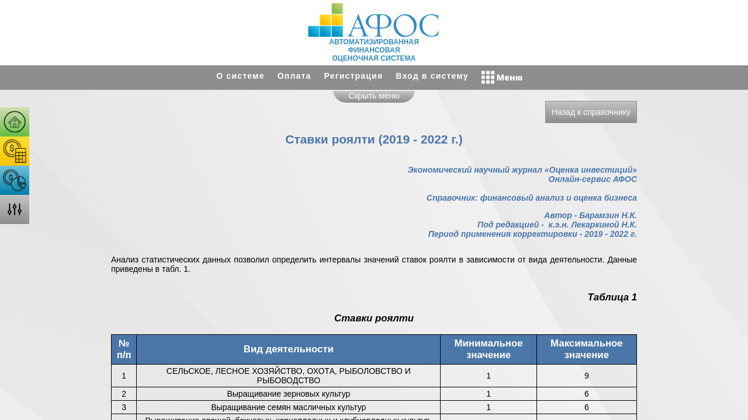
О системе (240, 75)
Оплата (294, 75)
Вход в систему (432, 75)
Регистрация (353, 75)
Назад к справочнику (591, 112)
